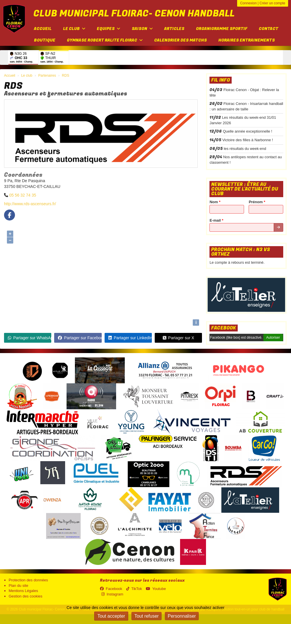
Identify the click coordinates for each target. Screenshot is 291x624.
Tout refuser (146, 616)
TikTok (134, 589)
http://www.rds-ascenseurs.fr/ (30, 203)
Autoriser (273, 337)
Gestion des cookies (25, 596)
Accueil (43, 29)
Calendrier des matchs (180, 40)
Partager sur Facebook (79, 337)
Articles (174, 29)
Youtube (156, 589)
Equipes (108, 29)
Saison (142, 29)
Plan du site (18, 585)
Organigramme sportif (221, 29)
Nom (214, 202)
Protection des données (28, 580)
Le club (74, 29)
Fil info (220, 80)
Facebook (223, 328)
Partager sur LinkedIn (130, 337)
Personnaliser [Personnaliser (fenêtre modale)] (182, 616)
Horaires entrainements (246, 40)
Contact (268, 29)
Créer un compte (272, 3)
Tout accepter (111, 616)
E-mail (216, 220)
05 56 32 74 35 (22, 195)
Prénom (257, 202)
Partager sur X (178, 337)
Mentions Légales (23, 591)
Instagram (112, 594)
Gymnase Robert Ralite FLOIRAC (105, 40)
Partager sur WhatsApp (29, 337)
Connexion (248, 3)
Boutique (44, 40)
